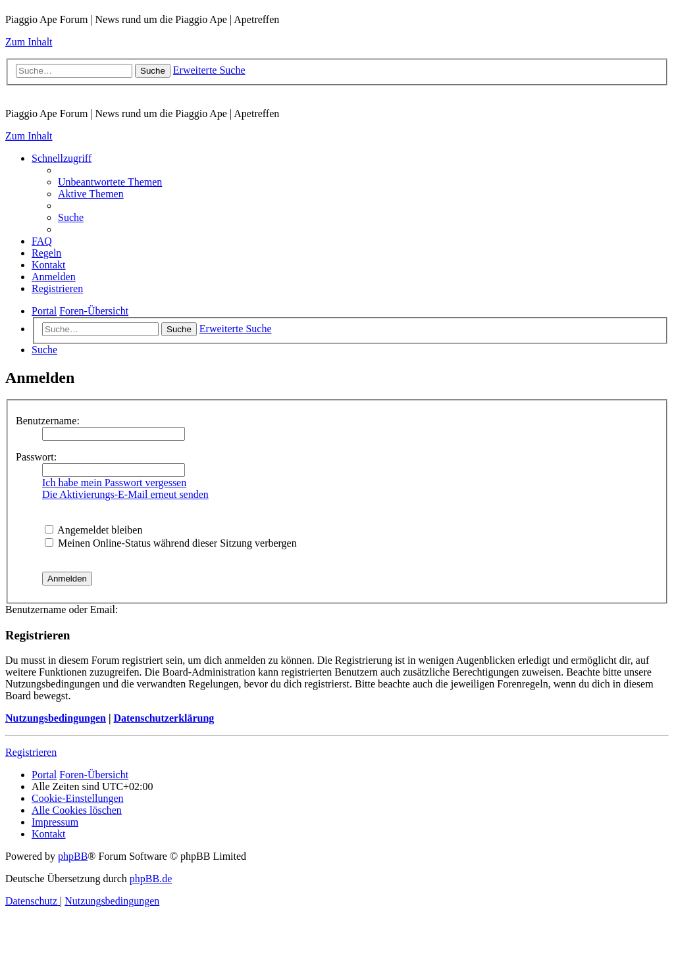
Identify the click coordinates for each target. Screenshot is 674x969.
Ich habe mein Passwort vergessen (114, 482)
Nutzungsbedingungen (55, 718)
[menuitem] (110, 181)
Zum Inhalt (29, 41)
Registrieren (31, 752)
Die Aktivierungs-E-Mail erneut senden (125, 494)
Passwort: (36, 456)
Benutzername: (48, 420)
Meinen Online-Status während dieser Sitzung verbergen (171, 543)
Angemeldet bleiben (93, 529)
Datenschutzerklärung (163, 718)
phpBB (73, 856)
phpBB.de (151, 878)
